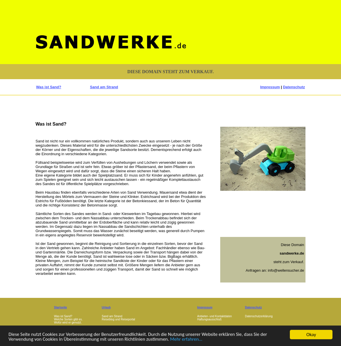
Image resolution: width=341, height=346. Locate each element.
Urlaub (106, 307)
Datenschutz (294, 87)
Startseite (60, 307)
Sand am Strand (104, 87)
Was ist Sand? (48, 87)
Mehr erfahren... (187, 341)
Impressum (270, 87)
